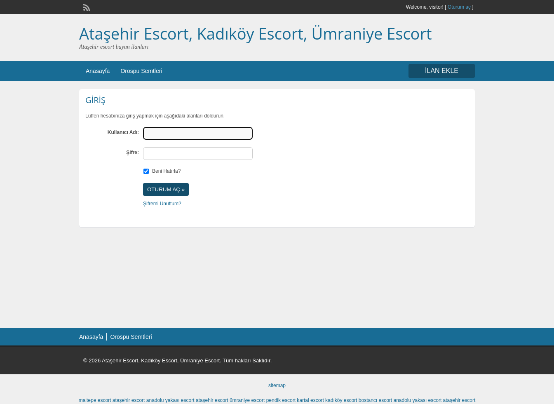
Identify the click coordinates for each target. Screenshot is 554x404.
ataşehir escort (129, 400)
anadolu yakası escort (170, 400)
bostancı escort (375, 400)
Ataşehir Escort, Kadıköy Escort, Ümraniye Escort (255, 33)
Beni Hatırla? (166, 171)
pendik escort (281, 400)
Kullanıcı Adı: (123, 132)
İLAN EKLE (441, 70)
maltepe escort (95, 400)
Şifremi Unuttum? (162, 204)
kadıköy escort (341, 400)
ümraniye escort (247, 400)
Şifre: (132, 152)
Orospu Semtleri (141, 71)
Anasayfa (98, 71)
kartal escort (310, 400)
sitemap (277, 385)
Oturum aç (460, 7)
